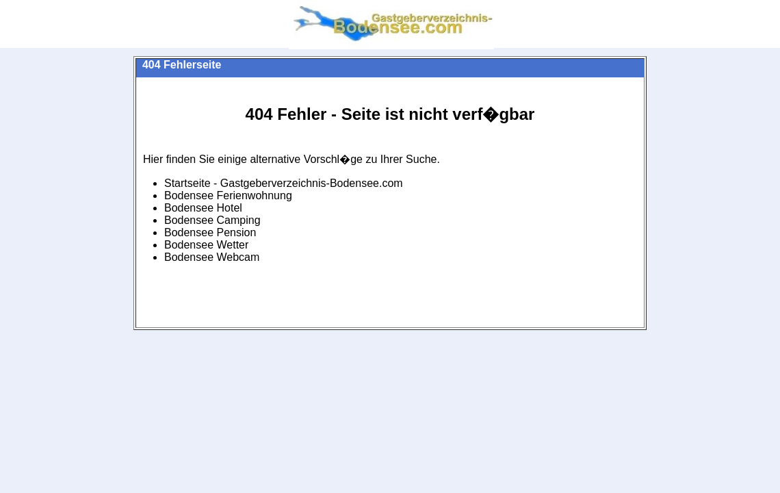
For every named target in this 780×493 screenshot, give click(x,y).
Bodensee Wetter (206, 245)
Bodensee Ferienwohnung (228, 195)
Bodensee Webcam (211, 257)
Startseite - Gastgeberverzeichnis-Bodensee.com (283, 183)
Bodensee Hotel (203, 208)
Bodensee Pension (210, 232)
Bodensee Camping (212, 220)
